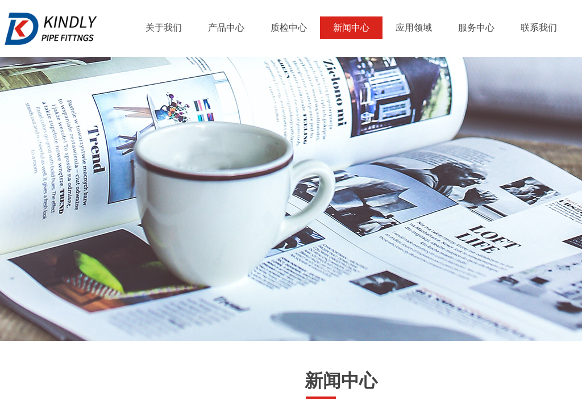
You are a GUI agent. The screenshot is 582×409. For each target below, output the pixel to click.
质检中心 (289, 27)
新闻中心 (351, 27)
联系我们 (539, 27)
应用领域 (414, 27)
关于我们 (164, 27)
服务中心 (476, 27)
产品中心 (226, 27)
